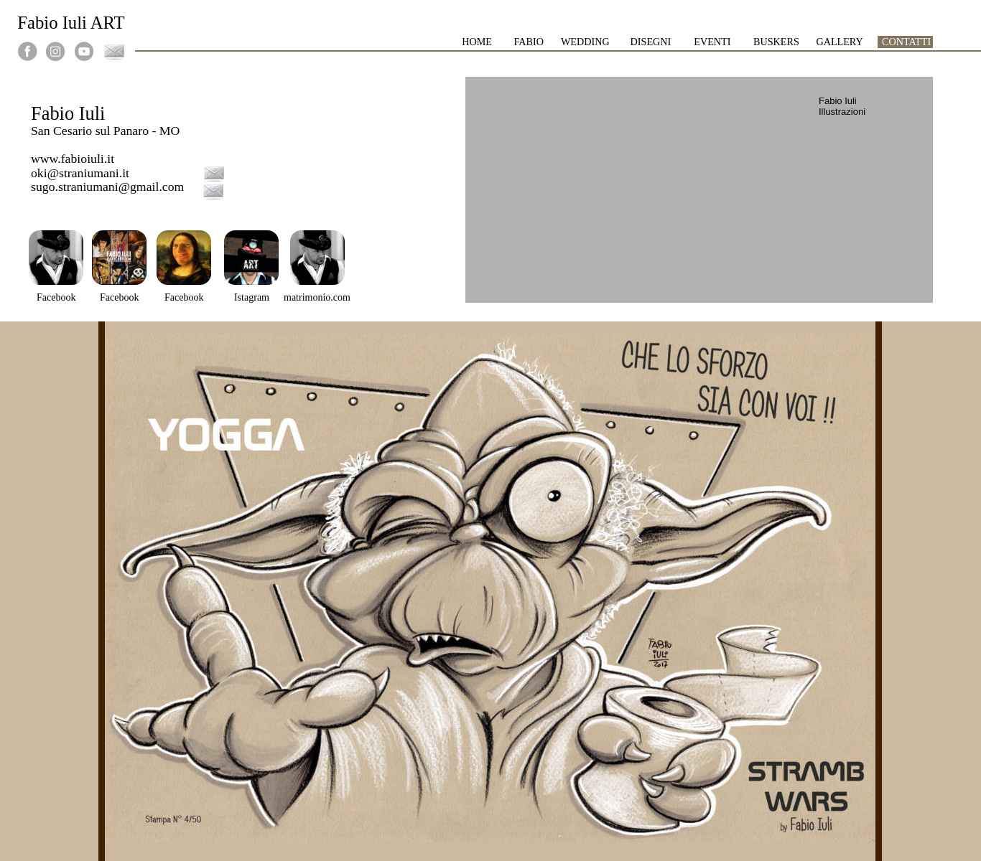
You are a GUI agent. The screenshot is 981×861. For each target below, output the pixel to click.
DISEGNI (652, 41)
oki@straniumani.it (80, 173)
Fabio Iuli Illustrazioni (842, 106)
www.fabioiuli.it (72, 158)
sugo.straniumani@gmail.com (107, 186)
